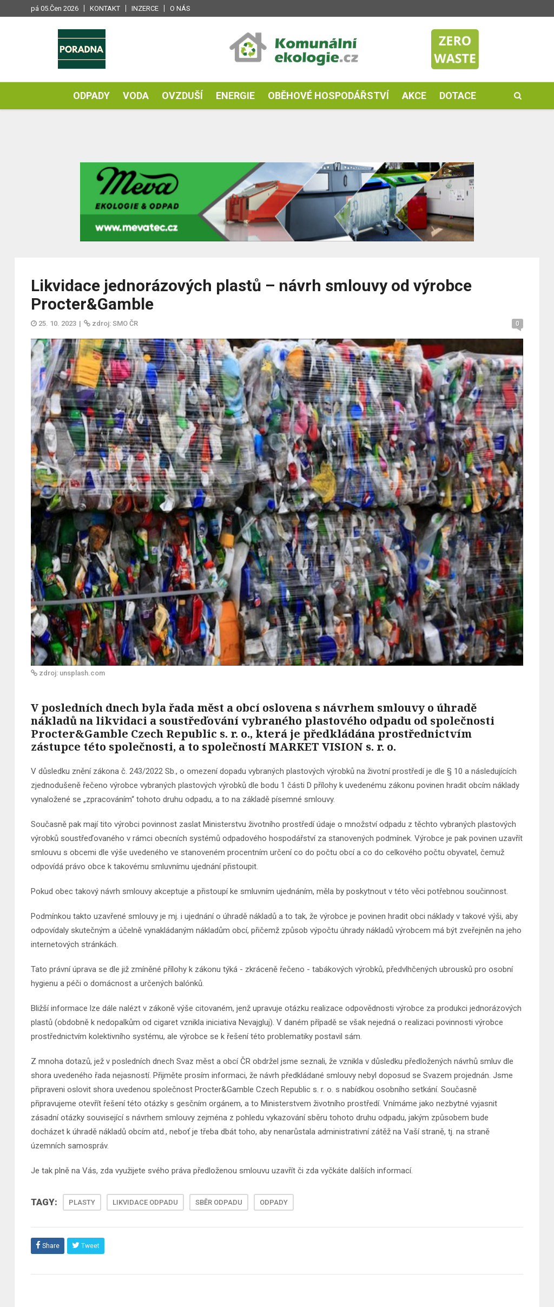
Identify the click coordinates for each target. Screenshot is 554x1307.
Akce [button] (414, 95)
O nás (180, 8)
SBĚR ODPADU (218, 1202)
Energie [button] (235, 95)
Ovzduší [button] (182, 95)
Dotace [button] (457, 95)
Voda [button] (136, 95)
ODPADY (274, 1202)
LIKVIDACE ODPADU (145, 1202)
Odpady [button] (91, 95)
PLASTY (82, 1202)
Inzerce (145, 8)
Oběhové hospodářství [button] (328, 95)
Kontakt (105, 8)
